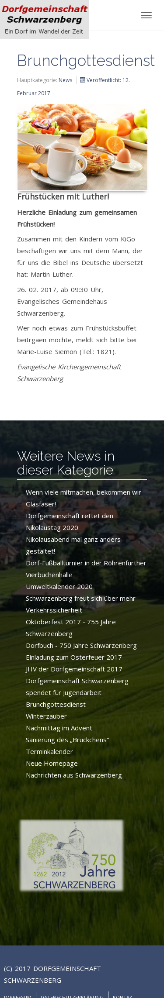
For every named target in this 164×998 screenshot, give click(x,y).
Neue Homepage (52, 763)
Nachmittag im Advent (59, 727)
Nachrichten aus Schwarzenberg (74, 775)
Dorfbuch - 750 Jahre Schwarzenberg (81, 645)
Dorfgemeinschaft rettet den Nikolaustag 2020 (69, 521)
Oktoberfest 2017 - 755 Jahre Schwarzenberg (71, 627)
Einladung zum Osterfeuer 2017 (74, 657)
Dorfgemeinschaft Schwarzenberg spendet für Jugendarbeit (77, 686)
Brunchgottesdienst (56, 704)
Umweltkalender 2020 (59, 586)
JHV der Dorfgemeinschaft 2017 (74, 668)
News (65, 80)
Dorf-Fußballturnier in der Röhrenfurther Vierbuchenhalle (86, 568)
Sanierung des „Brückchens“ (67, 739)
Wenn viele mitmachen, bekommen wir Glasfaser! (83, 498)
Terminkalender (49, 751)
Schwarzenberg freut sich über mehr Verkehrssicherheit (81, 604)
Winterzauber (46, 716)
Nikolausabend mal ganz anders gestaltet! (73, 545)
